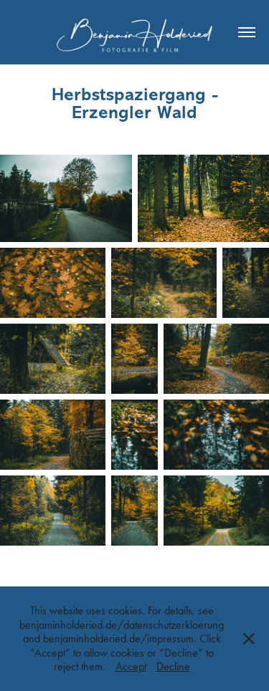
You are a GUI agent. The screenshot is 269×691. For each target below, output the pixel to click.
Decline (173, 666)
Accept (130, 666)
